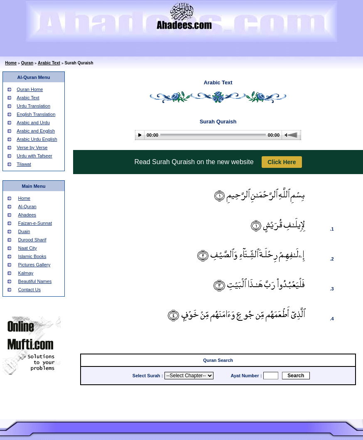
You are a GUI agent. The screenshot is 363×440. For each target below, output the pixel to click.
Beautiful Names (35, 281)
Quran (27, 63)
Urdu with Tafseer (34, 155)
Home (11, 63)
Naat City (27, 248)
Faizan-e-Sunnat (35, 223)
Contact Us (29, 289)
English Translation (36, 114)
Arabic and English (36, 130)
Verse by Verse (32, 147)
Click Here (281, 162)
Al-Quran (27, 206)
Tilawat (24, 164)
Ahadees (27, 214)
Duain (24, 231)
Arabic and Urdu (33, 122)
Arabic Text (49, 63)
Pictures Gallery (34, 264)
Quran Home (30, 89)
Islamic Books (32, 256)
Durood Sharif (32, 239)
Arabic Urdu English (37, 139)
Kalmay (26, 272)
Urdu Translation (33, 105)
